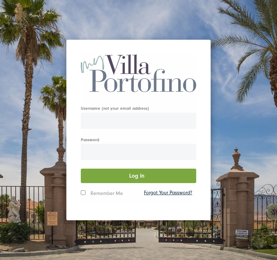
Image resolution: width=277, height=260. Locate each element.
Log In (138, 176)
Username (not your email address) (115, 108)
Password (90, 139)
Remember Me (107, 193)
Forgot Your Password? (168, 193)
